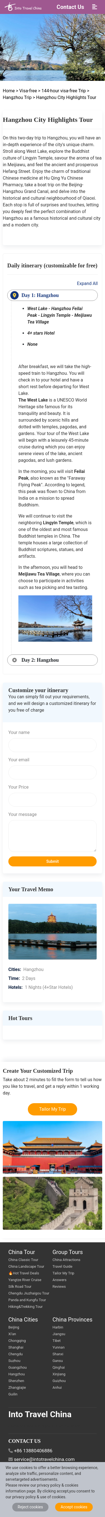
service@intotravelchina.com (44, 1459)
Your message (22, 814)
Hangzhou (16, 1374)
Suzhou (14, 1361)
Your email (18, 759)
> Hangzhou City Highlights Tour (64, 97)
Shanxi (58, 1354)
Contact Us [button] (70, 7)
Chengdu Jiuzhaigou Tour (28, 1293)
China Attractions (66, 1260)
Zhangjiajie (17, 1387)
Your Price (18, 787)
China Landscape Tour (26, 1266)
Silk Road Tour (19, 1286)
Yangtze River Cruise (24, 1280)
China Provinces (72, 1319)
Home (9, 90)
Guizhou (59, 1381)
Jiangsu (59, 1334)
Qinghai (59, 1367)
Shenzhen (16, 1381)
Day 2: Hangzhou (40, 660)
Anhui (57, 1387)
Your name (19, 732)
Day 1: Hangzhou (40, 295)
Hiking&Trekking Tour (25, 1307)
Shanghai (15, 1347)
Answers (60, 1280)
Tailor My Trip (52, 1109)
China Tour (21, 1252)
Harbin (58, 1327)
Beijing (13, 1327)
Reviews (59, 1286)
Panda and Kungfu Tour (27, 1300)
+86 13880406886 (33, 1450)
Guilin (13, 1394)
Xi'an (12, 1334)
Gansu (58, 1361)
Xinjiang (59, 1374)
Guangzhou (17, 1367)
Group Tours (68, 1252)
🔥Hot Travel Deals (23, 1273)
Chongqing (17, 1341)
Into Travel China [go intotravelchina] (40, 1414)
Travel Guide (62, 1266)
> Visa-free (26, 90)
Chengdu (15, 1354)
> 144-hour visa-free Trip (62, 90)
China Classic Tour (23, 1260)
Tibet (57, 1341)
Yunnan (59, 1347)
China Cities (23, 1319)
